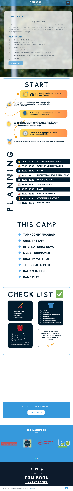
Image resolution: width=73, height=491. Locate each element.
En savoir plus (32, 488)
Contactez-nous (36, 412)
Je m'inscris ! (15, 63)
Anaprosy (39, 473)
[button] (35, 458)
